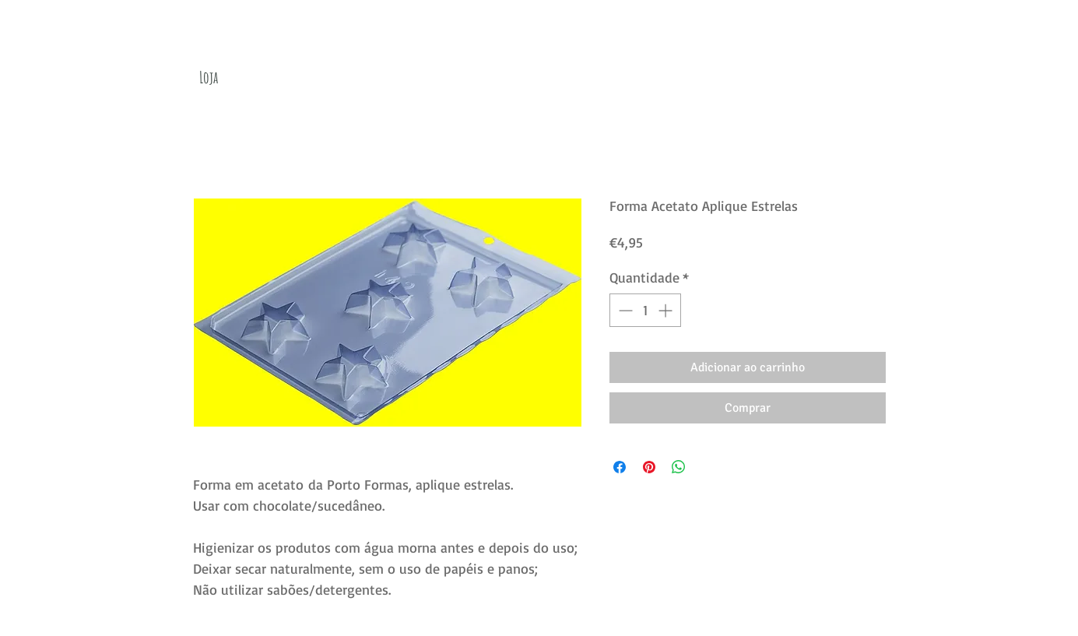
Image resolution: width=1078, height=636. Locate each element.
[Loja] (208, 77)
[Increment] (667, 310)
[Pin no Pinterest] (649, 467)
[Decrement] (624, 310)
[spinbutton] (645, 310)
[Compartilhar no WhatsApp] (678, 467)
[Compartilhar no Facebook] (619, 467)
